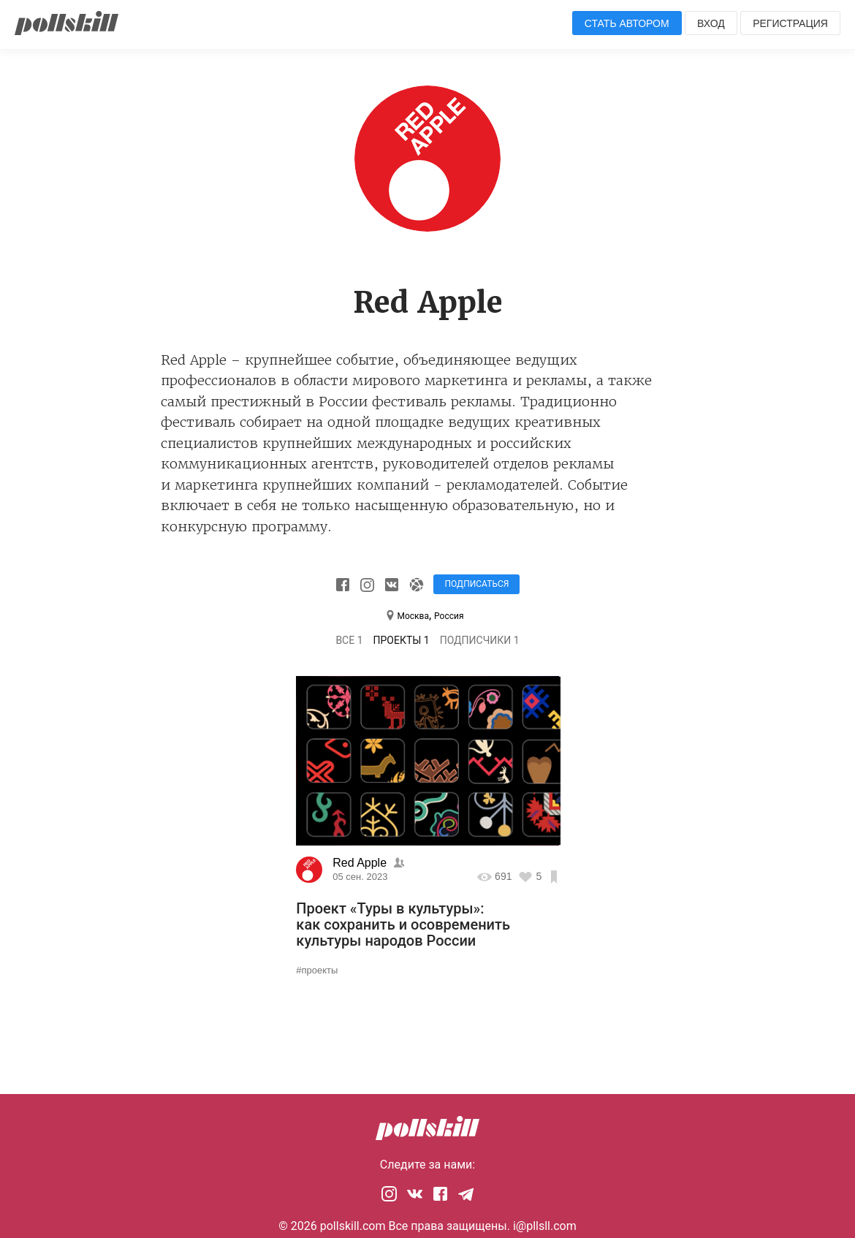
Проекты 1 (401, 640)
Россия (448, 616)
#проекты (317, 970)
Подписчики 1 (480, 640)
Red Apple (361, 863)
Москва (412, 616)
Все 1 (348, 640)
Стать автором (627, 23)
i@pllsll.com (545, 1226)
